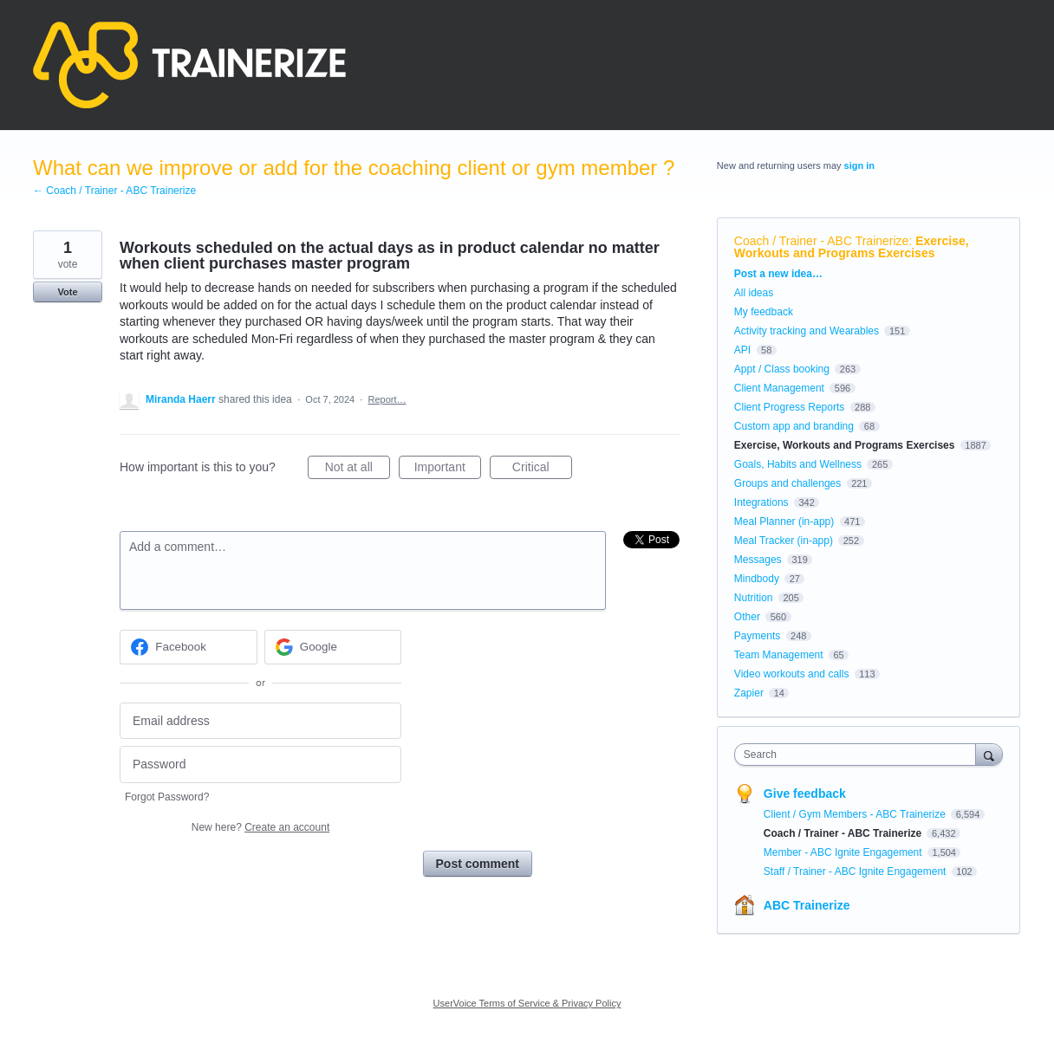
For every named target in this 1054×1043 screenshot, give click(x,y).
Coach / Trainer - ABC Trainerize (821, 241)
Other (747, 617)
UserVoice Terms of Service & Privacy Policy (527, 1003)
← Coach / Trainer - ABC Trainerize (114, 191)
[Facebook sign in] (188, 647)
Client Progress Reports (789, 407)
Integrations (761, 502)
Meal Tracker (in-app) (783, 540)
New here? (260, 827)
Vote (67, 292)
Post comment (477, 864)
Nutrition (753, 598)
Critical (542, 469)
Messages (758, 560)
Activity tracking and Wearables (806, 331)
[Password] (260, 764)
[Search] (989, 754)
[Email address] (260, 721)
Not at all (357, 469)
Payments (757, 636)
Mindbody (756, 579)
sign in (859, 165)
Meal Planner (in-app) (784, 521)
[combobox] (859, 754)
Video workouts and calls (791, 674)
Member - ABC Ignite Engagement (844, 852)
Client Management (779, 388)
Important (447, 469)
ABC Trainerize (807, 905)
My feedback (763, 312)
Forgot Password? (167, 797)
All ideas (753, 293)
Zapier (749, 693)
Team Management (778, 655)
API (742, 350)
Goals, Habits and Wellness (798, 464)
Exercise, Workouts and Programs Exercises (851, 247)
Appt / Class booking (782, 369)
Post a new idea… (778, 274)
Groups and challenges (787, 483)
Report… (387, 399)
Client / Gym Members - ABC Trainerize (856, 814)
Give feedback (805, 793)
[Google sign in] (333, 647)
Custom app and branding (794, 426)
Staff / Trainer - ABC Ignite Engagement (856, 871)
